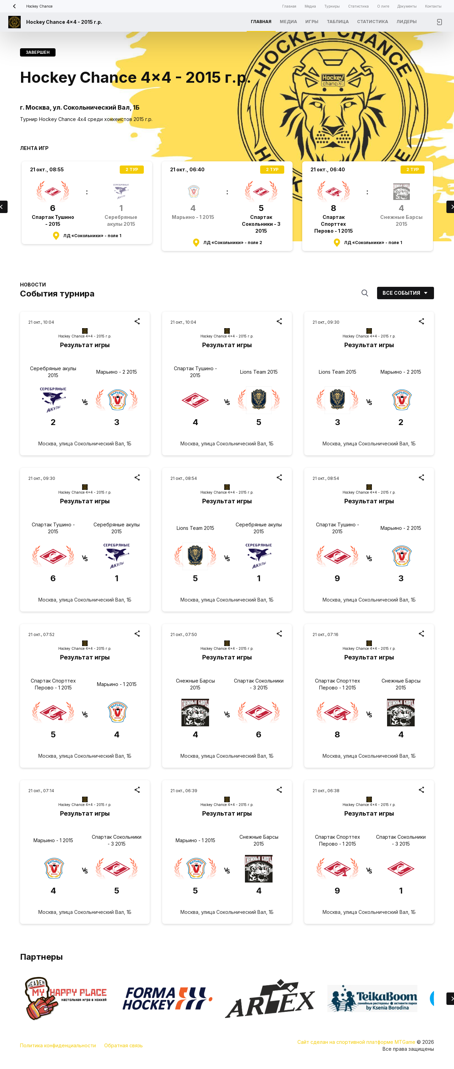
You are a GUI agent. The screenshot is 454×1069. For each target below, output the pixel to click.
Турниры (332, 6)
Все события (405, 293)
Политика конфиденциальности (58, 1045)
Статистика (358, 6)
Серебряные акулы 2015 (53, 371)
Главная (289, 6)
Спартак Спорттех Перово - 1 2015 (53, 684)
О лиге (383, 6)
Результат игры (85, 345)
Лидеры (406, 21)
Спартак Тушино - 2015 (195, 371)
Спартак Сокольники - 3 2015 (259, 684)
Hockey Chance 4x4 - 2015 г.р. (64, 22)
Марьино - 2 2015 (116, 372)
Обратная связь (123, 1045)
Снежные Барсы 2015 (195, 684)
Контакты (433, 6)
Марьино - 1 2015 (117, 684)
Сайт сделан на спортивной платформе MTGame (357, 1042)
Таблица (338, 21)
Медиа (310, 6)
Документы (407, 6)
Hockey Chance (30, 6)
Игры (311, 21)
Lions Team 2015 (259, 372)
